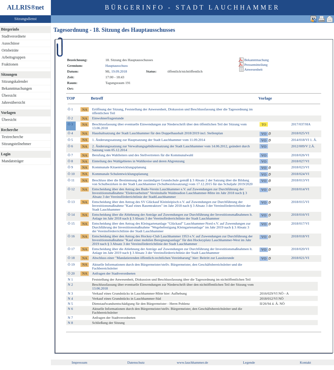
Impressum (79, 362)
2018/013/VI (300, 180)
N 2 (70, 284)
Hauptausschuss (116, 65)
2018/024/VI (300, 174)
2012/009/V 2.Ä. (303, 146)
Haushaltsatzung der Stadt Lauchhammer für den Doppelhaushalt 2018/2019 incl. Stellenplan (157, 133)
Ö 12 (71, 189)
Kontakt (305, 362)
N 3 (70, 293)
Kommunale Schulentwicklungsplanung (120, 174)
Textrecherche (12, 137)
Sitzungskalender (15, 81)
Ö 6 (70, 146)
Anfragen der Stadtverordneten (113, 273)
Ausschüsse (10, 43)
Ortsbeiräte (10, 50)
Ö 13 (71, 202)
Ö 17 (71, 249)
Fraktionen (10, 64)
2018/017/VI (300, 223)
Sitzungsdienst (25, 19)
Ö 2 (70, 118)
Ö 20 (71, 273)
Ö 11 (71, 180)
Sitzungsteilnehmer (16, 144)
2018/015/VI (300, 202)
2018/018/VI (300, 236)
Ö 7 (70, 155)
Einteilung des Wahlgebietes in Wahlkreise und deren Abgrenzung (138, 161)
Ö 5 (70, 140)
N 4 (70, 298)
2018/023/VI (300, 167)
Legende (249, 362)
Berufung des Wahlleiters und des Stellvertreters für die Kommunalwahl (142, 155)
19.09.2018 (119, 71)
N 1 (70, 279)
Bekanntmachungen (17, 88)
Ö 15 (71, 223)
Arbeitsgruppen (13, 57)
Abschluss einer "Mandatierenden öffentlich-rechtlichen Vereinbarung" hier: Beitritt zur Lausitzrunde (163, 258)
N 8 (70, 323)
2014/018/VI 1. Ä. (304, 140)
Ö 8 (70, 161)
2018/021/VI (300, 258)
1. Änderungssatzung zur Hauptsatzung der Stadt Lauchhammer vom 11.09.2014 (148, 140)
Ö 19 (71, 264)
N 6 (70, 309)
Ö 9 (70, 167)
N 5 (70, 303)
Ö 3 (70, 124)
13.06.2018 (100, 288)
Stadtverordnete (14, 36)
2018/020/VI (300, 249)
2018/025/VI (300, 133)
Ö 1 (70, 109)
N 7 (70, 317)
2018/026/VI (300, 155)
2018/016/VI (300, 214)
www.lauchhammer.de (192, 362)
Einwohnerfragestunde (108, 118)
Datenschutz (135, 362)
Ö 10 (71, 174)
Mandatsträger (13, 161)
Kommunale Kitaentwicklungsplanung (119, 167)
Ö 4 (70, 133)
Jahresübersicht (13, 102)
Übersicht (9, 95)
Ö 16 (71, 236)
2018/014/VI (300, 189)
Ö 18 (71, 258)
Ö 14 (71, 214)
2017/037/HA (301, 124)
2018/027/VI (300, 161)
